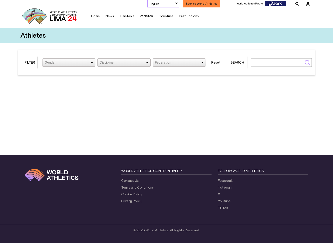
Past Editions (189, 16)
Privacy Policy (131, 201)
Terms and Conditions (137, 187)
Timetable (127, 16)
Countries (166, 16)
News (110, 16)
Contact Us (130, 181)
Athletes (146, 16)
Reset (215, 62)
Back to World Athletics (201, 4)
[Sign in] (308, 4)
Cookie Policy (131, 194)
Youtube (224, 201)
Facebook (225, 181)
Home (95, 16)
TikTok (223, 208)
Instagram (225, 187)
